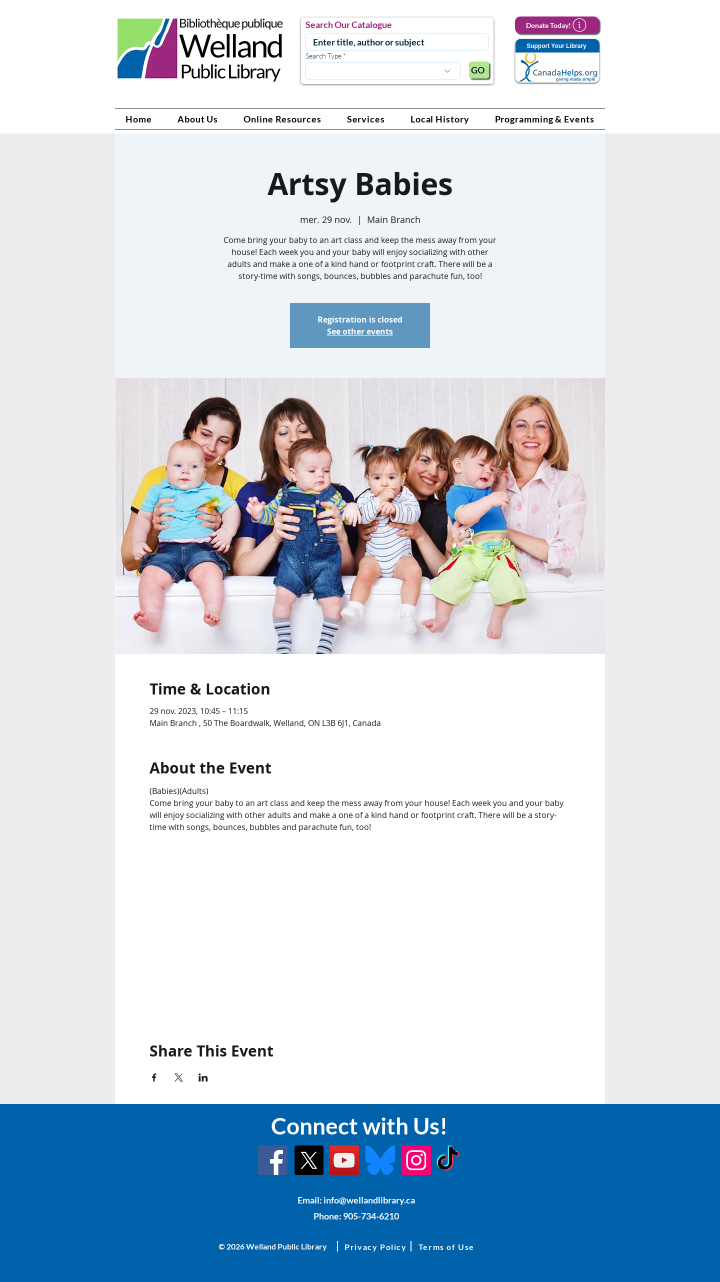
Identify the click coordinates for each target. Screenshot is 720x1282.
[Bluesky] (380, 1160)
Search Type (324, 56)
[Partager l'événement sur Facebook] (154, 1078)
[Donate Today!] (557, 25)
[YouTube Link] (344, 1160)
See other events (360, 331)
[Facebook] (273, 1160)
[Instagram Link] (416, 1160)
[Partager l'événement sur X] (179, 1078)
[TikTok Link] (447, 1160)
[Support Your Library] (557, 61)
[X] (309, 1160)
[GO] (479, 70)
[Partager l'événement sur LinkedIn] (203, 1078)
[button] (198, 119)
